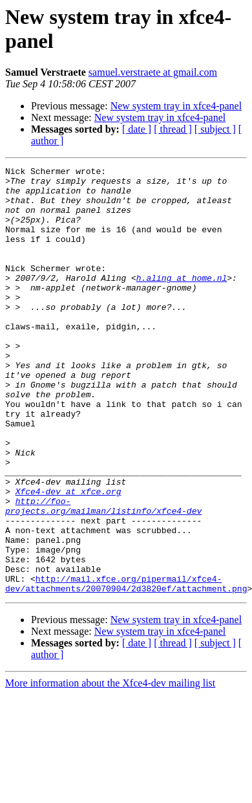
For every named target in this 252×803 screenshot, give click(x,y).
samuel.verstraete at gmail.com (153, 72)
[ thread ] (173, 129)
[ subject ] (215, 129)
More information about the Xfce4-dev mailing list (110, 768)
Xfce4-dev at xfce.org (68, 557)
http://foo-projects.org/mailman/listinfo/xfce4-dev (103, 574)
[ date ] (136, 129)
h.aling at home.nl (181, 301)
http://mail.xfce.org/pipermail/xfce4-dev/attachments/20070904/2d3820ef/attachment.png (126, 667)
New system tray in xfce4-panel (176, 105)
